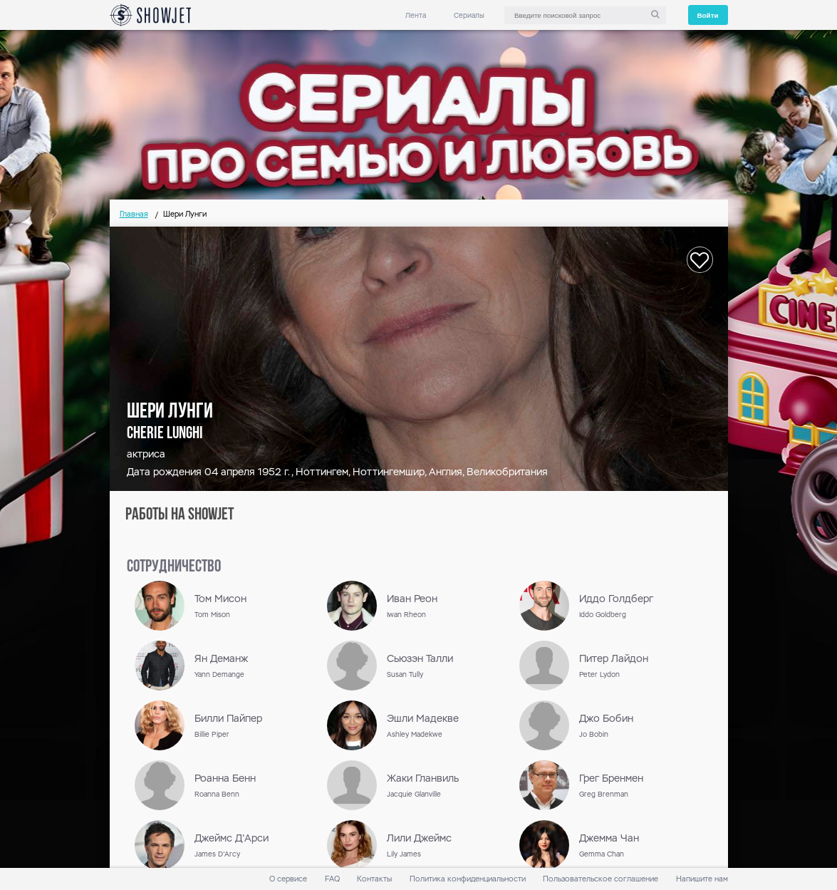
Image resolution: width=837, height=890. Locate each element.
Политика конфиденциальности (468, 879)
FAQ (332, 879)
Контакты (374, 879)
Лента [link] (415, 15)
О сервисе (288, 879)
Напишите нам (702, 879)
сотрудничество (174, 567)
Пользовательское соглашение (600, 879)
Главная (134, 214)
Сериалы (469, 15)
